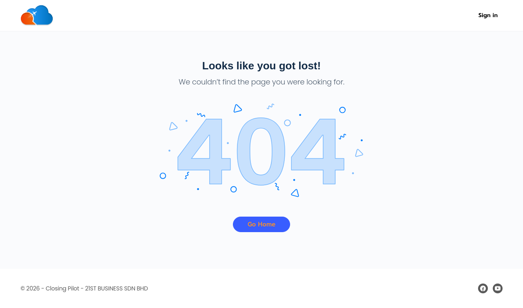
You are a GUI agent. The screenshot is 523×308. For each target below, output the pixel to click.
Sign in (488, 15)
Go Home (261, 224)
